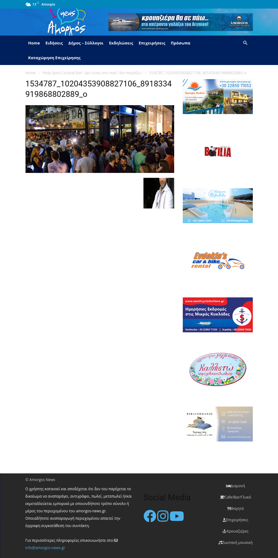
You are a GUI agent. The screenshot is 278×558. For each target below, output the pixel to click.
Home (34, 43)
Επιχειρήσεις (152, 43)
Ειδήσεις (54, 43)
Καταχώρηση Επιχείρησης (54, 57)
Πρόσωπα (180, 43)
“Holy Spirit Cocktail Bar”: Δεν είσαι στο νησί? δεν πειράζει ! (92, 72)
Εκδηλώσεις (121, 43)
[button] (245, 43)
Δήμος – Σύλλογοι (86, 43)
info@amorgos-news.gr (45, 547)
